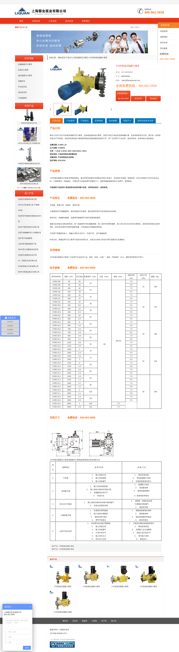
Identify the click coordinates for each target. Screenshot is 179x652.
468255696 (125, 76)
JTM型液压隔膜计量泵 (66, 546)
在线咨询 (164, 31)
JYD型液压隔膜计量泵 (66, 549)
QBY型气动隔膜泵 (25, 238)
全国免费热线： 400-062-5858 (123, 96)
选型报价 (153, 99)
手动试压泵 (22, 87)
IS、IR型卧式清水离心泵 (27, 261)
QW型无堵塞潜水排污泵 (27, 199)
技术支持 (69, 21)
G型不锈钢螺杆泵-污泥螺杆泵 (29, 233)
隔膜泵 (84, 621)
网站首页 (61, 58)
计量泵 (94, 621)
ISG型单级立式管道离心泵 (28, 266)
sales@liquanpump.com (131, 80)
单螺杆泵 (21, 81)
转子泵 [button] (25, 27)
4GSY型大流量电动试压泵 (28, 249)
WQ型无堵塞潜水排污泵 (27, 255)
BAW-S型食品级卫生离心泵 (28, 272)
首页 (21, 21)
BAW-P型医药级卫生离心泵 (28, 227)
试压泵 (75, 621)
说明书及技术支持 (145, 121)
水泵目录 (36, 21)
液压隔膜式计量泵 (25, 75)
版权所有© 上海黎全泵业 (59, 630)
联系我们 (86, 21)
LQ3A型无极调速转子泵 (27, 244)
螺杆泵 (65, 621)
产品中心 (69, 58)
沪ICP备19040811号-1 (58, 633)
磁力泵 (113, 621)
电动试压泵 (22, 92)
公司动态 (53, 21)
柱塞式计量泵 (23, 70)
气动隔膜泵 (22, 98)
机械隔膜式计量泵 (25, 64)
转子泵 (104, 621)
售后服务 (164, 48)
